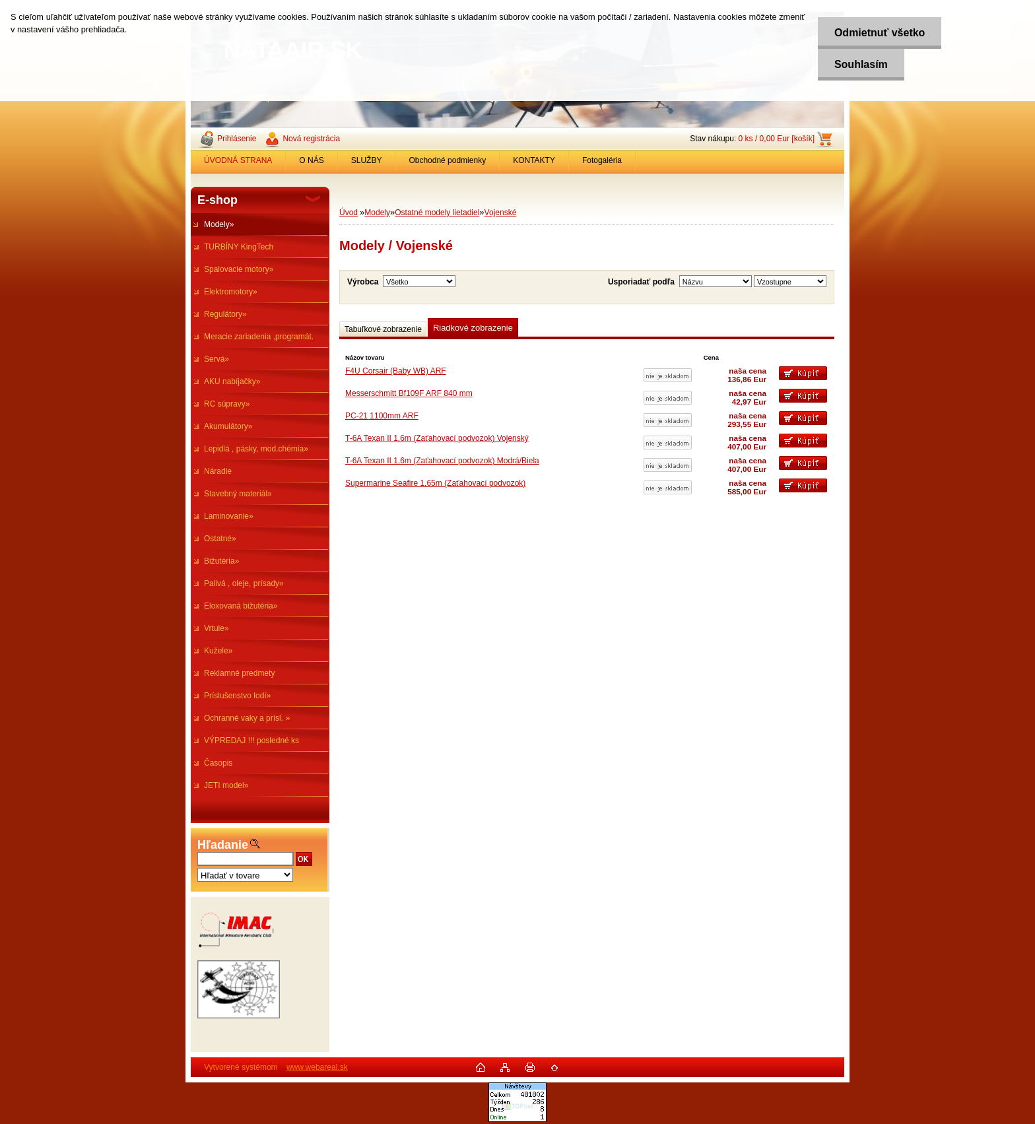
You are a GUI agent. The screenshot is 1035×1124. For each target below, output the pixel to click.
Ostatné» (220, 538)
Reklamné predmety (239, 673)
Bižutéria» (221, 561)
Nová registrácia (311, 138)
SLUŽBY (366, 160)
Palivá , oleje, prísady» (244, 583)
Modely (377, 212)
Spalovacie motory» (238, 269)
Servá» (216, 359)
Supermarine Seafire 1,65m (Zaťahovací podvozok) (435, 483)
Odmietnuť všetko (879, 32)
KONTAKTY (534, 160)
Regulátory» (225, 314)
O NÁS (311, 160)
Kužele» (218, 650)
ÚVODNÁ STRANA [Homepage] (238, 160)
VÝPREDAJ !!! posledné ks (251, 740)
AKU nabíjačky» (232, 381)
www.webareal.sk (317, 1067)
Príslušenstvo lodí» (237, 695)
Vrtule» (216, 628)
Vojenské (500, 212)
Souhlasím (860, 64)
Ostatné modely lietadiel (437, 212)
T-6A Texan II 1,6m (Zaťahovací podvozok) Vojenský (437, 438)
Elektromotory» (230, 291)
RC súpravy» (227, 404)
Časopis (218, 763)
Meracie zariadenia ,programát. (259, 336)
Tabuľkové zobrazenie (383, 329)
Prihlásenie (236, 138)
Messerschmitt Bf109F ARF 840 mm (409, 393)
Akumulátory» (228, 426)
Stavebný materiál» (238, 493)
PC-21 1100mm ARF (381, 415)
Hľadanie (222, 844)
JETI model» (226, 785)
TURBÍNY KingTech (238, 246)
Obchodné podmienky (447, 160)
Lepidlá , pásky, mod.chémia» (256, 448)
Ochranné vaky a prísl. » (247, 718)
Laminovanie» (228, 516)
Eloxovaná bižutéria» (240, 606)
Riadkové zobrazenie (473, 328)
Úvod (348, 212)
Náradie (218, 471)
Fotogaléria (602, 160)
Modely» (219, 224)
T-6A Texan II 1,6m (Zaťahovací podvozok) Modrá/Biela (442, 460)
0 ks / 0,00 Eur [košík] (777, 138)
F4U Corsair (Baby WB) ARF (395, 371)
